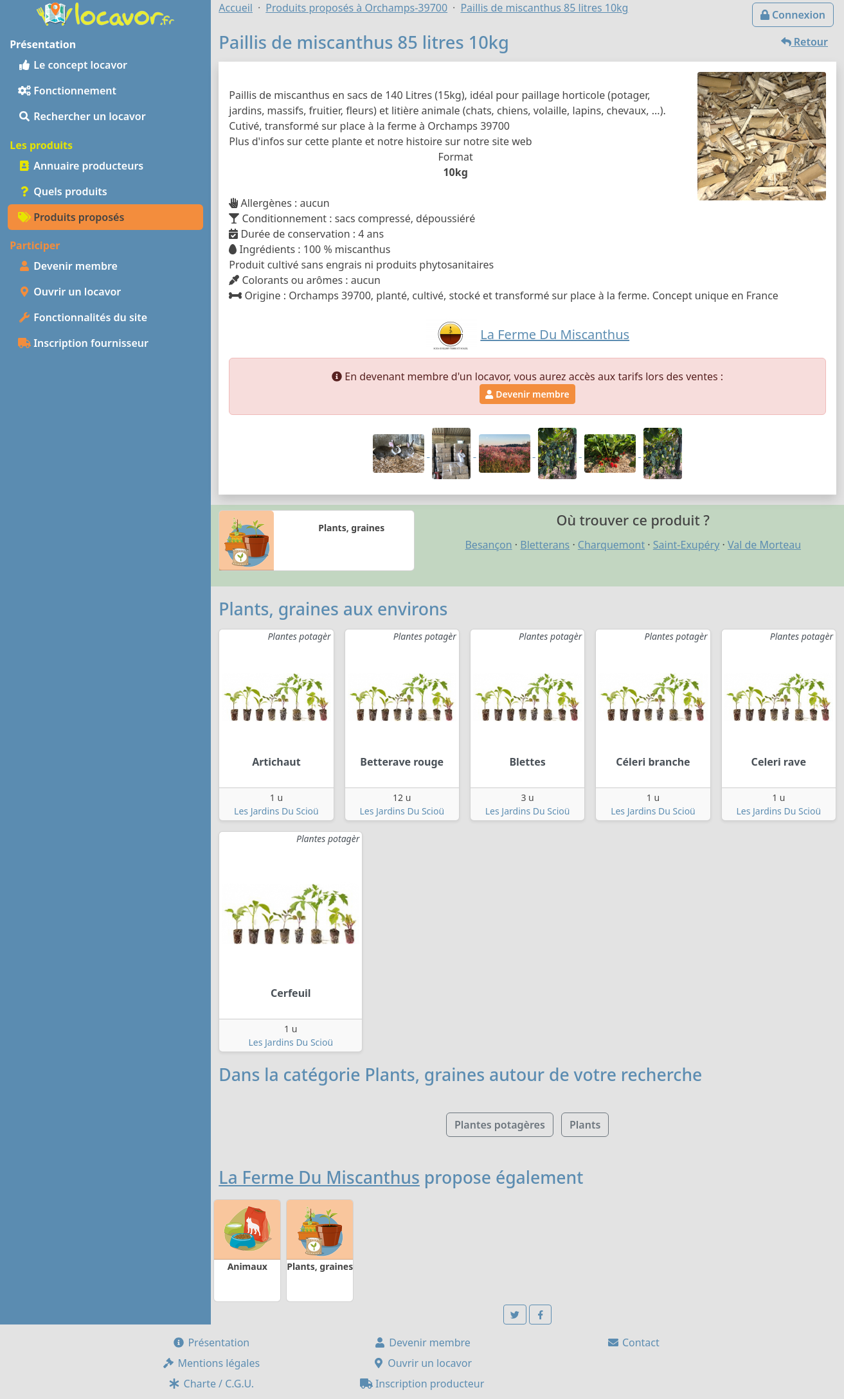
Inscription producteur (422, 1384)
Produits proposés (71, 217)
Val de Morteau (764, 545)
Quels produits (62, 191)
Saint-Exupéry (686, 545)
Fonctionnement (67, 91)
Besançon (488, 545)
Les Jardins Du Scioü (276, 811)
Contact (633, 1342)
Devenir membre (68, 266)
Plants (585, 1125)
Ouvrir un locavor (69, 292)
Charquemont (611, 545)
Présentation (210, 1342)
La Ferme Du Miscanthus (319, 1177)
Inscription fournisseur (83, 343)
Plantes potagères (499, 1125)
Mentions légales (211, 1363)
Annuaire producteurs (80, 166)
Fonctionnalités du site (82, 317)
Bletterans (545, 545)
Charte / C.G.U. (211, 1384)
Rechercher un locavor (82, 116)
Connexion (792, 15)
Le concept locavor (72, 65)
